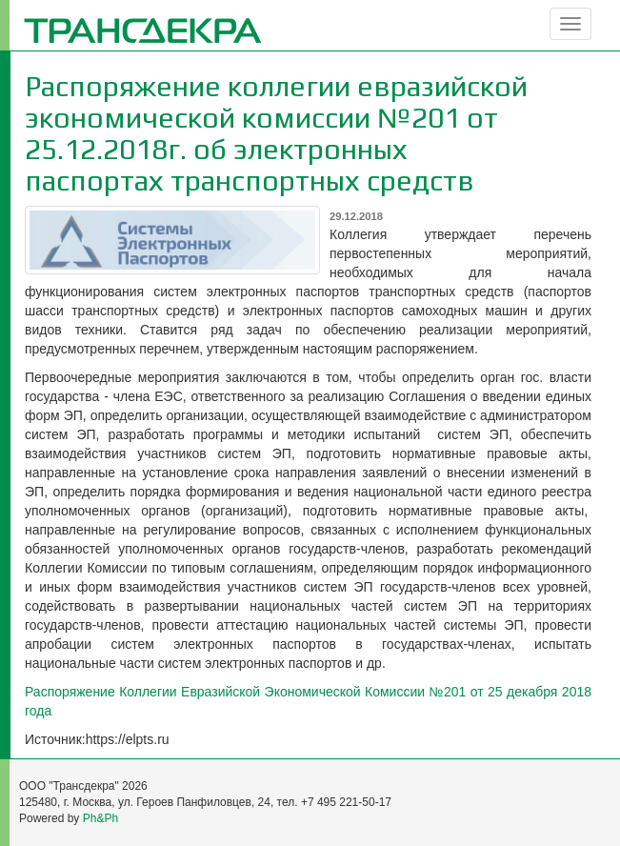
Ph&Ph (100, 818)
